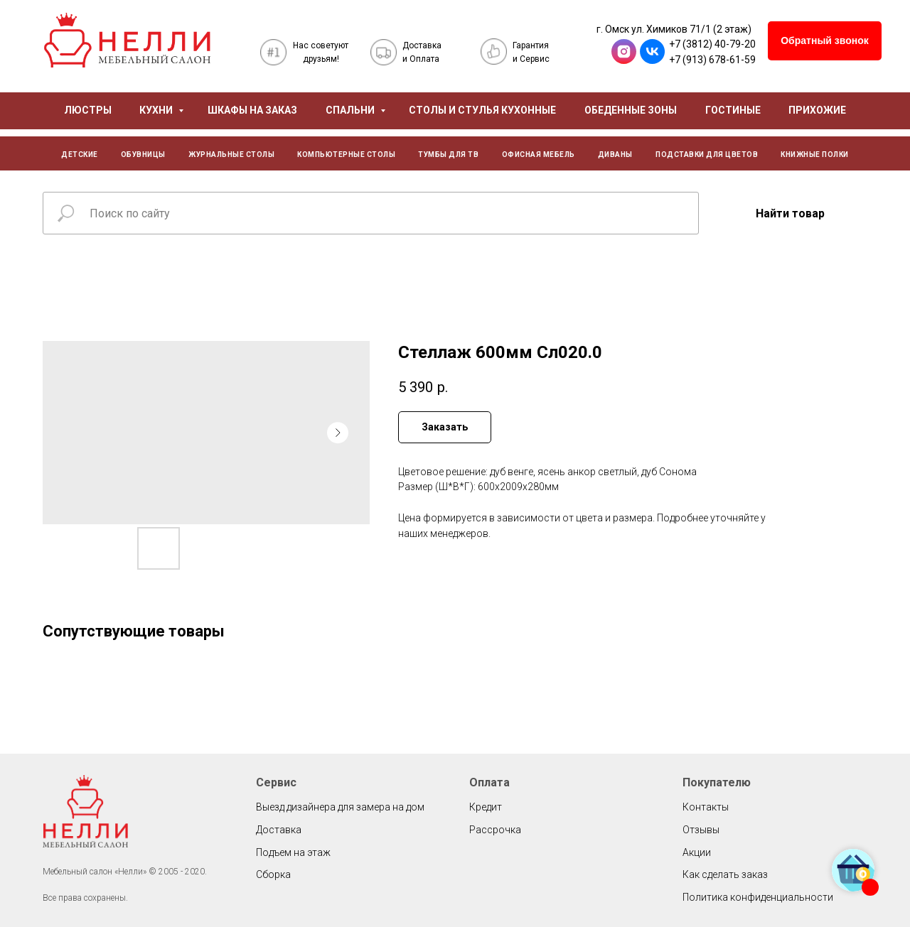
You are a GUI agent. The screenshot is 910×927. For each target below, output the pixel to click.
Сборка (273, 874)
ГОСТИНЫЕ (733, 110)
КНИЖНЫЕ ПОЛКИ (815, 154)
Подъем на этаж (293, 852)
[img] (127, 40)
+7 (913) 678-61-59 (712, 59)
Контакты (705, 807)
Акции (696, 852)
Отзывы (700, 829)
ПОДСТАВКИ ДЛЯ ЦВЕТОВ (706, 154)
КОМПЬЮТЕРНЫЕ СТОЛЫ (346, 154)
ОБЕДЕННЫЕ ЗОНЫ (630, 110)
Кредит (485, 807)
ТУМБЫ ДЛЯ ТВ (448, 154)
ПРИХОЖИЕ (817, 110)
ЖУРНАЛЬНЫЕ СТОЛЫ (231, 154)
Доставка (278, 829)
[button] (825, 40)
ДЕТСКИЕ (79, 154)
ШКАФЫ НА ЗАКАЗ (252, 110)
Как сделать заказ (725, 874)
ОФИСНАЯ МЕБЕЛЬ (538, 154)
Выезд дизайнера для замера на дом (340, 807)
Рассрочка (495, 829)
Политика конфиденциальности (757, 897)
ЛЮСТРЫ (88, 110)
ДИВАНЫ (615, 154)
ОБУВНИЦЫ (143, 154)
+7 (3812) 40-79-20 (712, 44)
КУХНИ (157, 110)
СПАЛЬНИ (351, 110)
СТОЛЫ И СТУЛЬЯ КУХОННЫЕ (482, 110)
